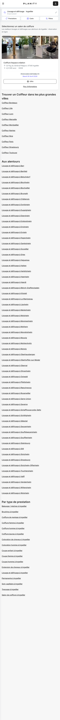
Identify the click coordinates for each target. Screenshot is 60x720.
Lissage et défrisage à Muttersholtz (17, 343)
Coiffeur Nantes (8, 130)
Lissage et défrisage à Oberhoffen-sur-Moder (21, 360)
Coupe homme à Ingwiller (12, 562)
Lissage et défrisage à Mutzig (14, 349)
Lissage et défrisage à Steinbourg (16, 443)
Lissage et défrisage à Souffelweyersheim (19, 432)
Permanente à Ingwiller (11, 578)
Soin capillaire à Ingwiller (12, 584)
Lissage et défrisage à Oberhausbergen (18, 354)
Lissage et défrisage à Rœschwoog (16, 388)
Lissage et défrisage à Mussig (14, 338)
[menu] (3, 3)
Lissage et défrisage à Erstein (14, 232)
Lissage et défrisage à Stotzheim (15, 454)
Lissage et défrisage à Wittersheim (16, 487)
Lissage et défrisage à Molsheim (15, 315)
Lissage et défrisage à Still (13, 449)
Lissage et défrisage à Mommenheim (17, 321)
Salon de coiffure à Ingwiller (13, 595)
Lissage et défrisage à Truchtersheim (17, 471)
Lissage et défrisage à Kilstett (14, 293)
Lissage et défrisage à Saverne (15, 404)
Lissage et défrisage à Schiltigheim (16, 415)
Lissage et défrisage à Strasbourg (16, 460)
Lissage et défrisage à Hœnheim (15, 277)
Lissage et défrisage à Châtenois (15, 199)
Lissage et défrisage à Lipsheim (15, 304)
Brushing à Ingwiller (10, 512)
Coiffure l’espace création (14, 63)
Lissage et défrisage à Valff (13, 476)
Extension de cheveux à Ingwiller (15, 567)
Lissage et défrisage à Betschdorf (16, 177)
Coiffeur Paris (7, 141)
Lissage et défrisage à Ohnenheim (16, 371)
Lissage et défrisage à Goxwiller (15, 249)
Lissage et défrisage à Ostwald (15, 376)
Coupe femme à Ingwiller (12, 556)
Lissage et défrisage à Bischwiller (16, 188)
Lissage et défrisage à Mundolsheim (17, 332)
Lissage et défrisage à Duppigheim (16, 210)
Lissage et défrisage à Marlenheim (16, 310)
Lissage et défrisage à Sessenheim (16, 426)
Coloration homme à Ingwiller (14, 545)
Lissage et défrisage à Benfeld (14, 171)
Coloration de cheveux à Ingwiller (16, 539)
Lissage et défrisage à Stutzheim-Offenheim (20, 465)
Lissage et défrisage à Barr (13, 166)
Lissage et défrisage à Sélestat (15, 421)
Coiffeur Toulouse (9, 153)
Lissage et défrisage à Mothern (15, 327)
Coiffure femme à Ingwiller (13, 523)
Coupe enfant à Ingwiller (12, 550)
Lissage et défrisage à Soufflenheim (17, 438)
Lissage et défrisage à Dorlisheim (16, 204)
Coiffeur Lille (7, 108)
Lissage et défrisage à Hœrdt (14, 282)
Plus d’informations (30, 86)
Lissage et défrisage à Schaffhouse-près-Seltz (21, 410)
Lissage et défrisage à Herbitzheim (16, 271)
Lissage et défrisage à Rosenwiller (16, 393)
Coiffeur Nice (7, 136)
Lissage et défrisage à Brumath (15, 193)
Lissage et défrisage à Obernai (14, 365)
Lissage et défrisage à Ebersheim (16, 216)
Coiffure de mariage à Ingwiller (14, 517)
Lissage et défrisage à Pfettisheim (16, 382)
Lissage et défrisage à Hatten (14, 266)
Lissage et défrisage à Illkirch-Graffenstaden (20, 288)
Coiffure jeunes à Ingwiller (13, 534)
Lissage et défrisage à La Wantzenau (17, 299)
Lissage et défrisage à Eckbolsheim (17, 221)
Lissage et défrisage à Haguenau (15, 260)
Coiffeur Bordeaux (9, 103)
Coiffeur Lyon (7, 114)
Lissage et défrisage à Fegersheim (16, 238)
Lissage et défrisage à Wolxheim (15, 493)
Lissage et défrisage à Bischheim (15, 182)
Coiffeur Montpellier (10, 125)
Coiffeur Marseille (9, 119)
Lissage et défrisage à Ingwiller (15, 573)
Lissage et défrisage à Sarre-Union (16, 399)
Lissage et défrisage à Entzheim (15, 227)
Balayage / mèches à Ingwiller (14, 506)
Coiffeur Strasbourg (10, 147)
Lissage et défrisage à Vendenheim (16, 482)
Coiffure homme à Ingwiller (13, 528)
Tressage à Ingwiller (10, 589)
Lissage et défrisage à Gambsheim (16, 243)
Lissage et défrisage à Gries (13, 254)
